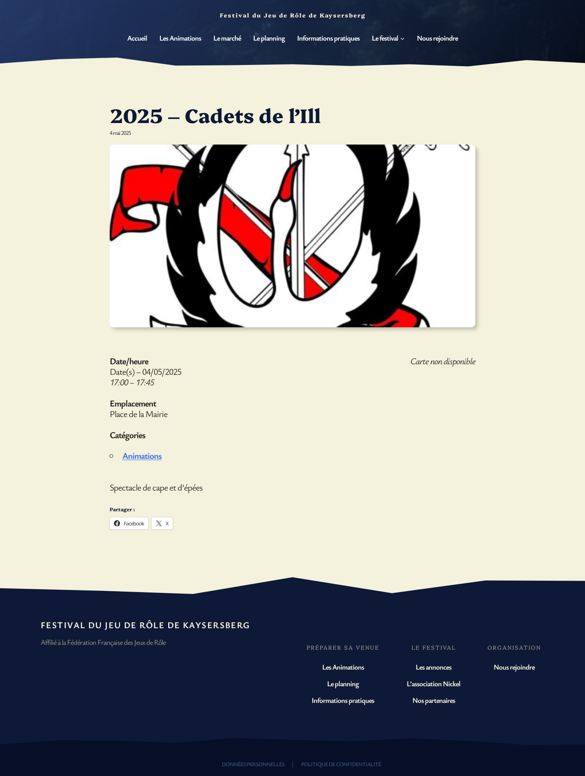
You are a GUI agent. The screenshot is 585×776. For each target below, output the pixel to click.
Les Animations (343, 667)
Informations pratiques (343, 700)
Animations (142, 455)
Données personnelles (253, 764)
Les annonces (433, 667)
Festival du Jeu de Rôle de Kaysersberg (145, 625)
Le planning (343, 683)
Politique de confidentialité (341, 764)
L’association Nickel (433, 683)
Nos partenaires (433, 700)
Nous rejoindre (514, 667)
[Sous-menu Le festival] (402, 38)
